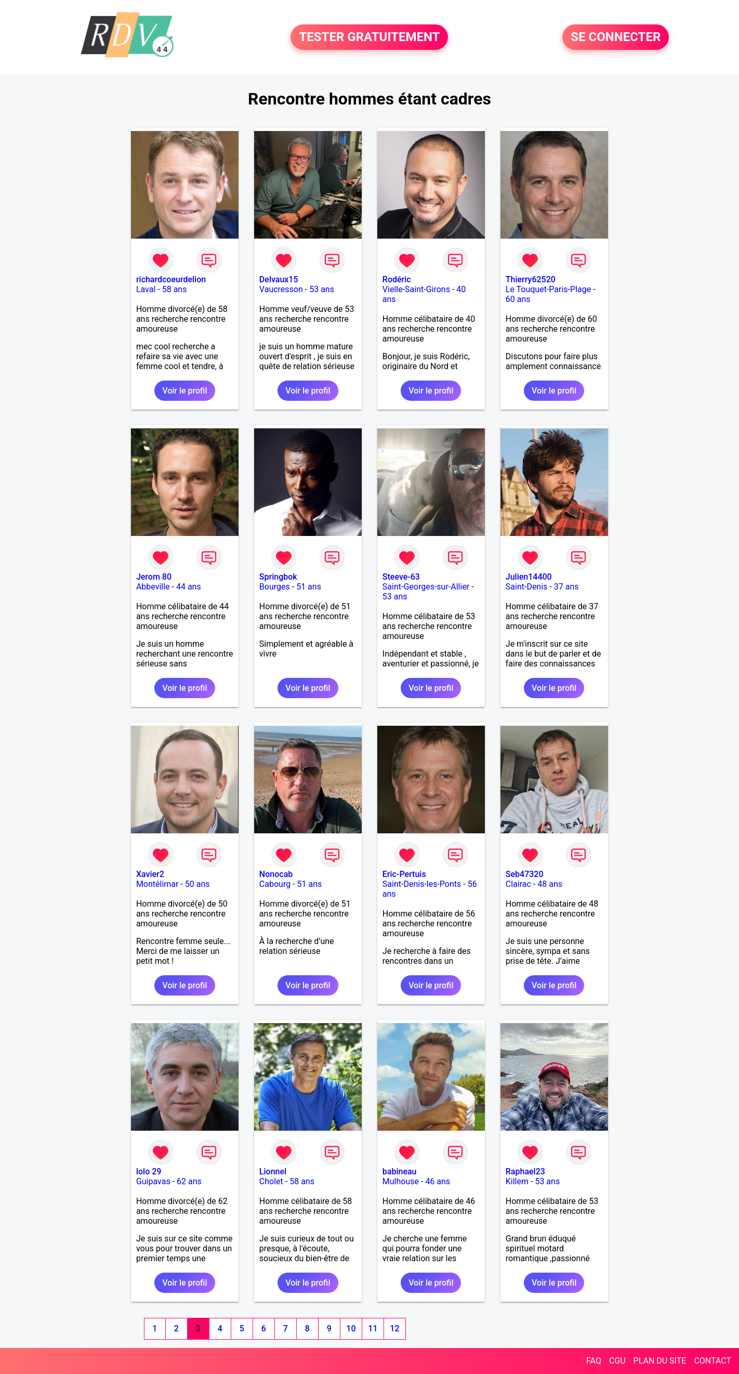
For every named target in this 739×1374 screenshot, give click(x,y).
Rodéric (396, 279)
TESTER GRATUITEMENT (369, 37)
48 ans (549, 884)
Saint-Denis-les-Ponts (421, 884)
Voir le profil (184, 391)
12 (394, 1328)
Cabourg (275, 884)
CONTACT (712, 1361)
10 (350, 1328)
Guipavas (153, 1181)
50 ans (197, 884)
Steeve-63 (401, 577)
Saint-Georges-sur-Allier (425, 587)
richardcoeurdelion (171, 279)
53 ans (321, 289)
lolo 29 (148, 1171)
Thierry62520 (531, 279)
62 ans (189, 1181)
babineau (399, 1171)
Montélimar (157, 884)
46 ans (437, 1181)
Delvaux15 (278, 279)
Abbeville (153, 587)
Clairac (518, 884)
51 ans (308, 587)
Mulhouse (400, 1181)
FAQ (593, 1361)
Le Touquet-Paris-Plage (548, 289)
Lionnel (272, 1171)
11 (372, 1328)
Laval (145, 289)
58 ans (174, 289)
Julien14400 (529, 577)
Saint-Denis (527, 587)
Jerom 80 (153, 577)
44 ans (188, 587)
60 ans (518, 299)
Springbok (278, 577)
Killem (517, 1181)
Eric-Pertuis (404, 874)
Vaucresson (281, 289)
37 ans (566, 587)
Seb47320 (525, 874)
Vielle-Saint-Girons (416, 289)
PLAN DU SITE (660, 1361)
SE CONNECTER (616, 37)
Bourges (274, 587)
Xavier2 (150, 874)
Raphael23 (525, 1171)
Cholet (271, 1181)
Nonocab (276, 874)
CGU (617, 1361)
